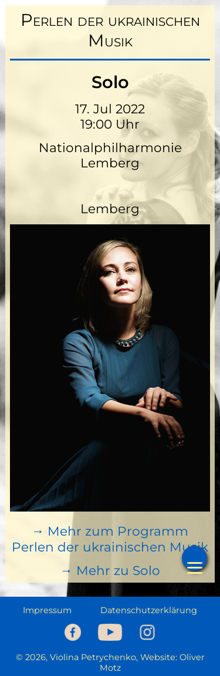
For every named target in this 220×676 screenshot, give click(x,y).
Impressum (47, 610)
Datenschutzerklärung (148, 610)
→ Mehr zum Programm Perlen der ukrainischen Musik (110, 538)
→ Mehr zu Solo (110, 570)
